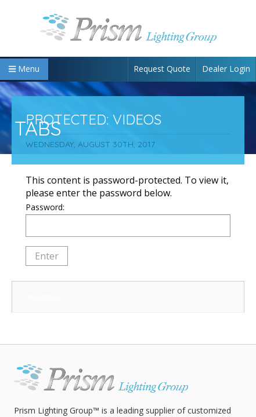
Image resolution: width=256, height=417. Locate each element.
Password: (128, 219)
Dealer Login (226, 68)
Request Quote (162, 68)
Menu (24, 68)
